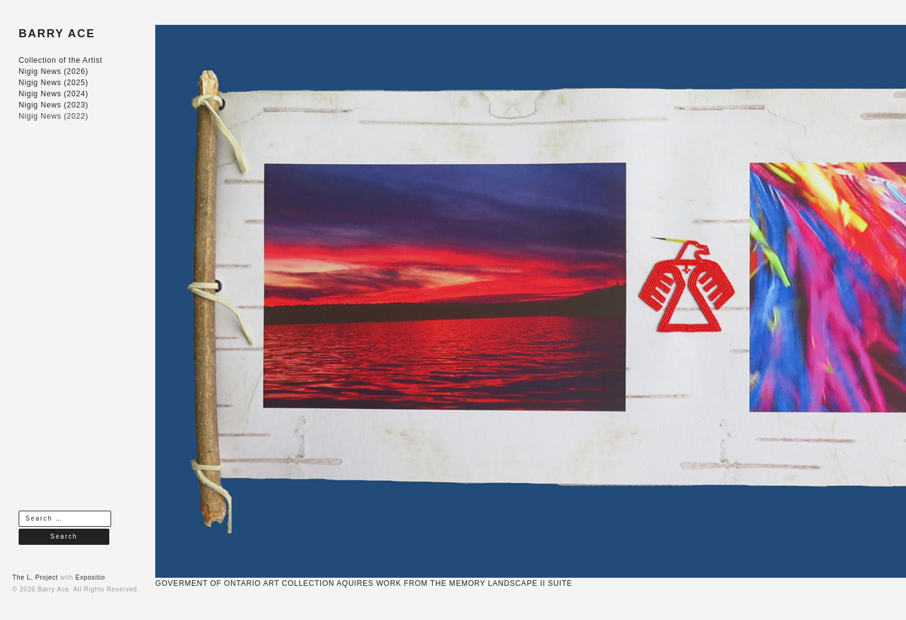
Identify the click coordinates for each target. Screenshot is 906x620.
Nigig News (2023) (53, 105)
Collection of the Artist (60, 60)
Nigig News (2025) (53, 82)
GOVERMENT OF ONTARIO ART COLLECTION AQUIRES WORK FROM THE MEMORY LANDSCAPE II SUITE (364, 583)
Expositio (91, 577)
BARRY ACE (57, 33)
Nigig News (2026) (53, 71)
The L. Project (35, 577)
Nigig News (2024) (53, 93)
